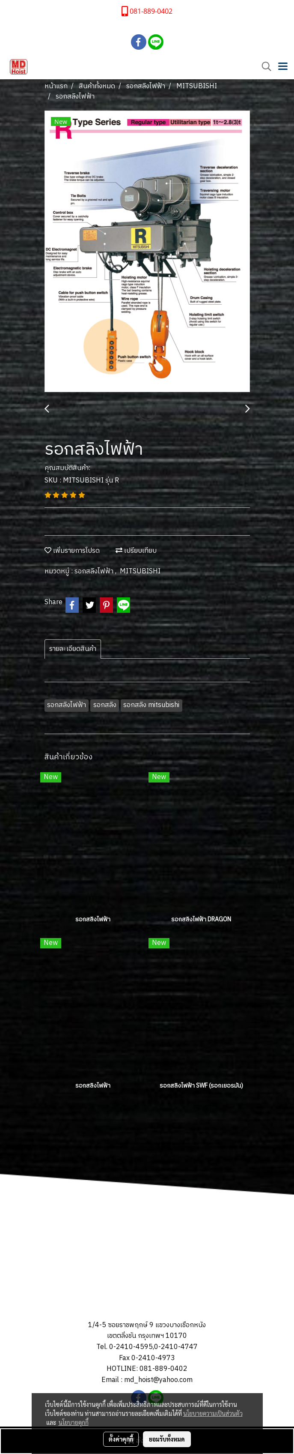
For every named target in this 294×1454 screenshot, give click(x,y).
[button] (263, 67)
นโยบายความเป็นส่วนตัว (213, 1413)
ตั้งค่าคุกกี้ (121, 1439)
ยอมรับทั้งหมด (167, 1439)
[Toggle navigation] (282, 66)
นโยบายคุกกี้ (74, 1422)
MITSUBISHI (140, 571)
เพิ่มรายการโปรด (72, 551)
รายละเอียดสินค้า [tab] (72, 649)
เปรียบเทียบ (136, 551)
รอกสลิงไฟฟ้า (94, 571)
